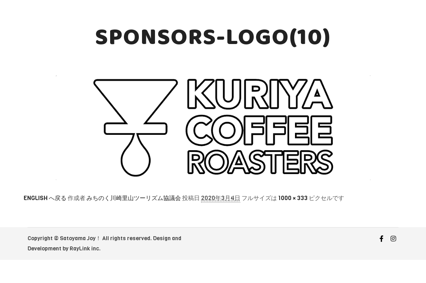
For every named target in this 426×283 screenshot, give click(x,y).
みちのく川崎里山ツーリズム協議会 (134, 198)
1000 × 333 (293, 198)
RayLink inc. (85, 248)
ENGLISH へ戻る (45, 198)
